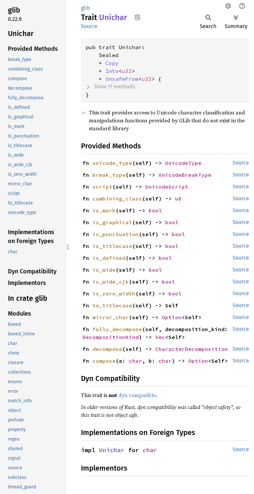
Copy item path (137, 17)
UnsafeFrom (121, 79)
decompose (107, 349)
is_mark (104, 210)
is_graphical (112, 222)
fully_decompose (117, 329)
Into (112, 71)
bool (155, 210)
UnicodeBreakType (185, 174)
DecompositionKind (111, 337)
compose (104, 360)
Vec (160, 337)
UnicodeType (183, 163)
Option (172, 317)
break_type (109, 174)
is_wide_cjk (110, 281)
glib (85, 8)
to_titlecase (112, 305)
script (102, 186)
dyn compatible (137, 395)
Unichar (112, 450)
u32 (127, 71)
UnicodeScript (166, 186)
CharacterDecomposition (191, 349)
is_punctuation (115, 234)
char (135, 360)
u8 (178, 198)
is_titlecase (112, 246)
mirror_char (110, 317)
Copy (112, 63)
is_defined (109, 258)
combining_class (117, 198)
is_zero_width (113, 293)
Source (89, 26)
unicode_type (112, 163)
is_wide (104, 269)
